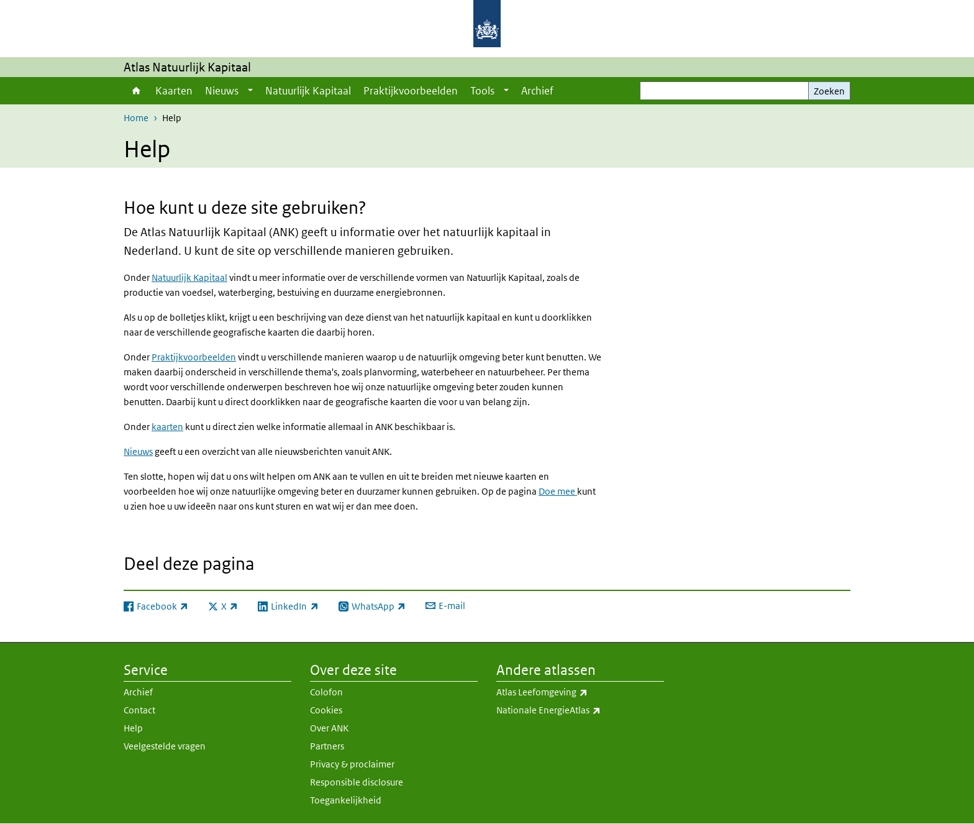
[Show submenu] (250, 90)
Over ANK (329, 728)
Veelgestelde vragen (165, 746)
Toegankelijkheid (345, 800)
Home (136, 90)
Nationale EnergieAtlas (580, 710)
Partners (327, 746)
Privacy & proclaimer (352, 764)
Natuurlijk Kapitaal (308, 91)
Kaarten (174, 91)
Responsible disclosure (356, 782)
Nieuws (222, 91)
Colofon (326, 692)
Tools (482, 91)
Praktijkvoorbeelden (410, 91)
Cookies (326, 710)
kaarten (167, 427)
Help (133, 728)
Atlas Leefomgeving (580, 692)
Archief (537, 91)
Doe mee (558, 491)
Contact (139, 710)
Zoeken (829, 91)
